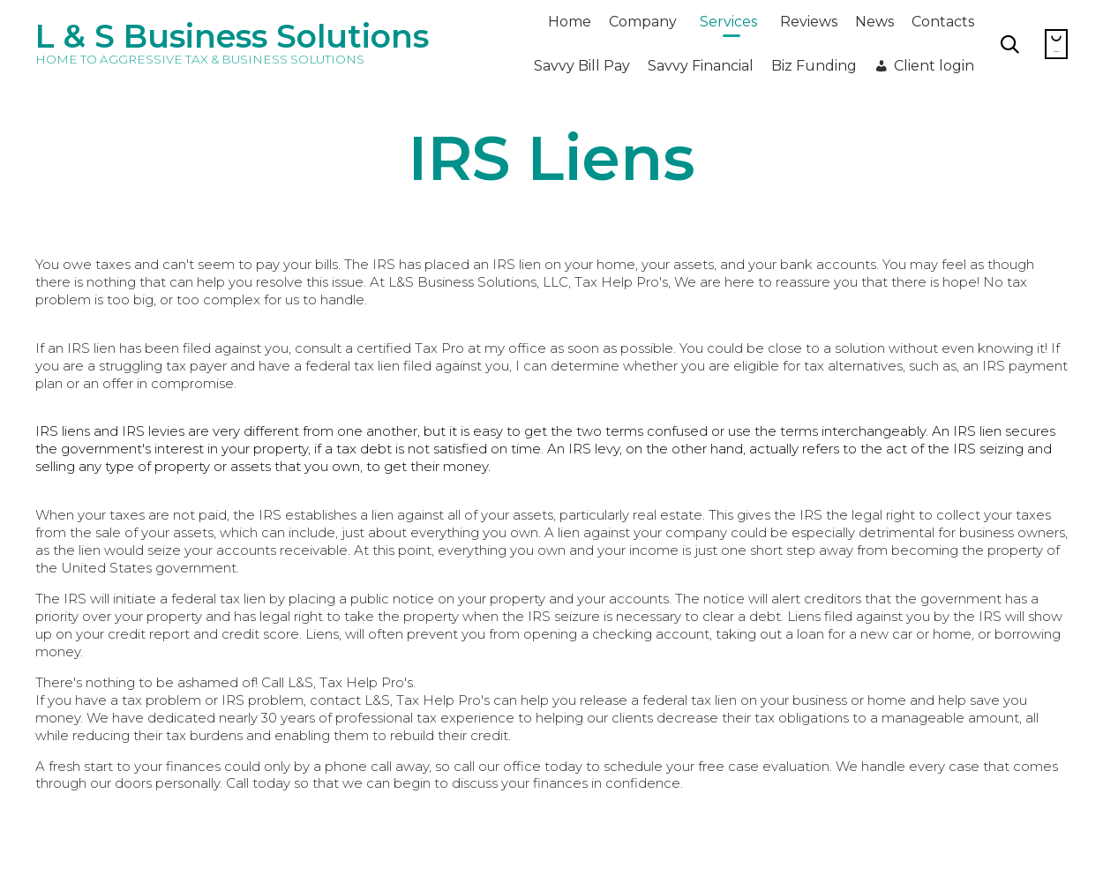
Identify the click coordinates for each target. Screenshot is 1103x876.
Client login (934, 65)
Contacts (943, 21)
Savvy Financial (701, 65)
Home (569, 21)
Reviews (808, 21)
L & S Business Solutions (232, 36)
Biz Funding (814, 65)
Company (643, 21)
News (874, 21)
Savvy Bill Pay (582, 65)
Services (728, 21)
